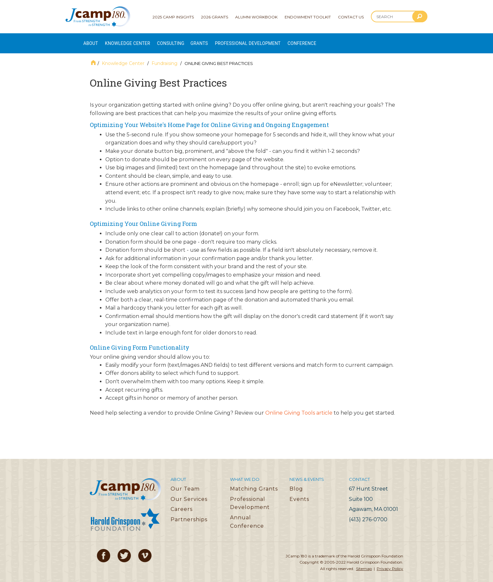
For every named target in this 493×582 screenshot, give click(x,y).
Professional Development (274, 40)
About (91, 40)
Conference (336, 40)
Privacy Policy (390, 562)
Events (299, 493)
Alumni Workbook (256, 17)
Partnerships (189, 514)
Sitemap (364, 562)
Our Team (185, 483)
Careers (182, 504)
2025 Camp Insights (173, 17)
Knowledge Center (134, 40)
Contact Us (351, 17)
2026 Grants (214, 17)
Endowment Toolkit (308, 17)
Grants (218, 40)
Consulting (185, 40)
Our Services (189, 493)
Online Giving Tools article (298, 407)
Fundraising (164, 58)
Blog (296, 483)
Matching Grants (254, 483)
